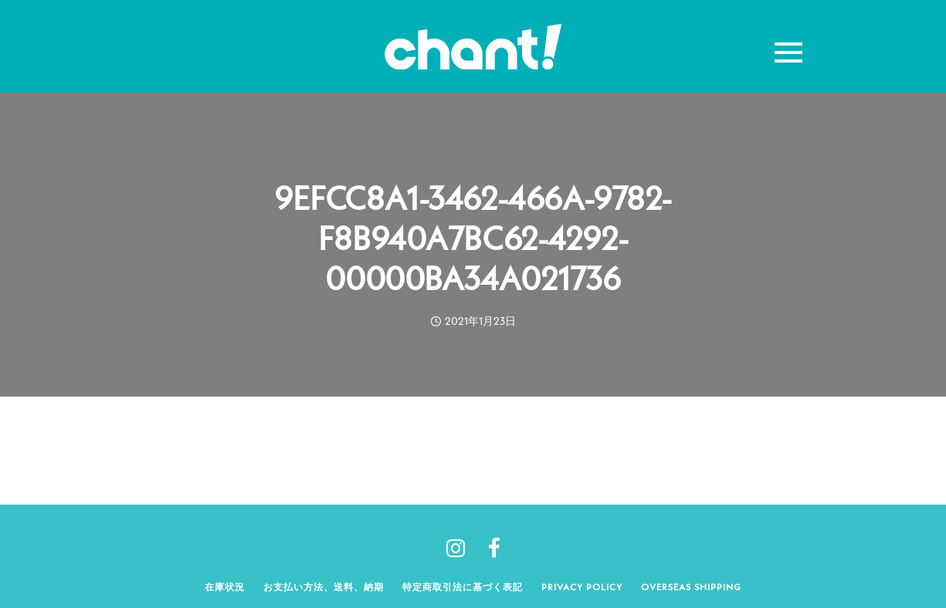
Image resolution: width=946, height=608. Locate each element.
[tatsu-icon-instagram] (461, 548)
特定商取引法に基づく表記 (462, 587)
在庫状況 (225, 587)
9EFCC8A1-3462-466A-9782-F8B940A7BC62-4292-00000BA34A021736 (473, 238)
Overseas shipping (691, 587)
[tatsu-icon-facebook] (494, 548)
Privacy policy (581, 587)
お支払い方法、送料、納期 (323, 587)
